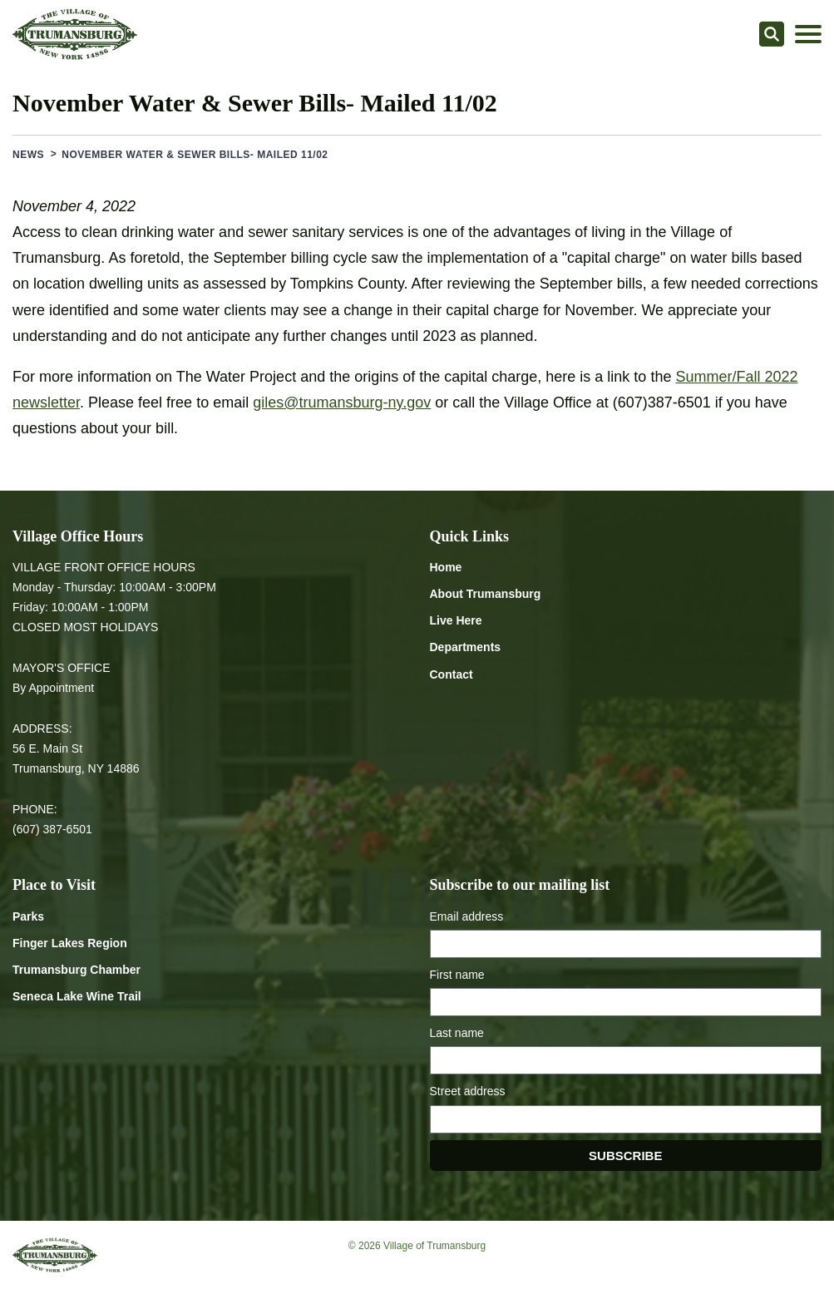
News (28, 155)
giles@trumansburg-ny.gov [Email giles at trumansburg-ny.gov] (342, 402)
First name (457, 974)
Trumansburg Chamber (76, 969)
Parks (28, 916)
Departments (465, 647)
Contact (451, 674)
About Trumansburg (485, 593)
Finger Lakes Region (69, 943)
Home (446, 567)
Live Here (456, 620)
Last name (457, 1033)
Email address (467, 916)
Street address (468, 1091)
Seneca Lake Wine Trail (76, 996)
